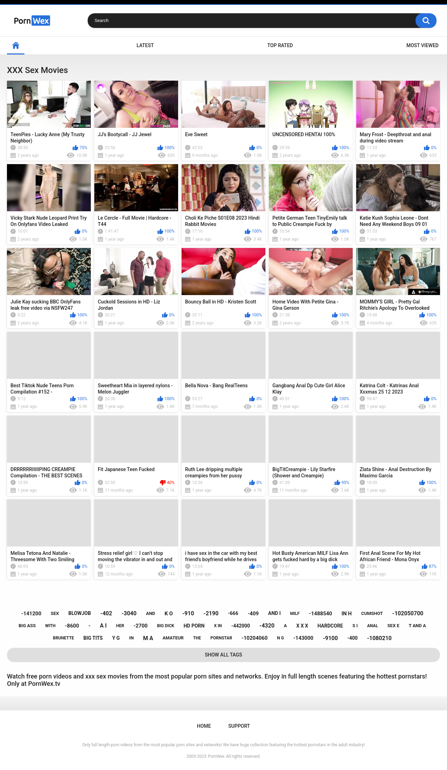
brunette (63, 638)
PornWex (216, 756)
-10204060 (255, 638)
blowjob (79, 613)
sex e (393, 625)
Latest (145, 45)
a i (103, 625)
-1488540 (320, 613)
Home (15, 45)
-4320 (266, 625)
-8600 (72, 626)
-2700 (140, 626)
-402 (106, 613)
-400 (352, 638)
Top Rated (280, 45)
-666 (233, 613)
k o (168, 613)
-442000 (240, 626)
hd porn (194, 626)
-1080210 (379, 638)
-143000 (303, 638)
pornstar (221, 638)
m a (148, 638)
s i (355, 625)
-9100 (330, 638)
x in (218, 625)
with (50, 625)
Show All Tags (223, 655)
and (150, 613)
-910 (188, 613)
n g (280, 638)
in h (347, 613)
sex (55, 613)
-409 (253, 613)
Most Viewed (422, 45)
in (131, 637)
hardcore (330, 626)
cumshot (372, 613)
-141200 (31, 613)
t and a (417, 625)
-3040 (129, 613)
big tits (93, 638)
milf (295, 613)
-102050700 (407, 613)
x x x (302, 626)
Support (239, 726)
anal (372, 625)
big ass (27, 625)
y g (116, 638)
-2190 (211, 613)
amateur (172, 637)
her (120, 625)
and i (274, 613)
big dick (165, 625)
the (197, 638)
